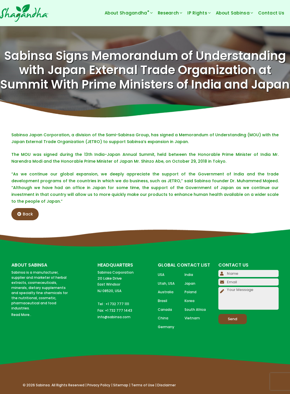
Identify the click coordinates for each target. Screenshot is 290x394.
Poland (190, 292)
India (189, 274)
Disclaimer (166, 385)
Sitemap (120, 385)
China (163, 318)
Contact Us (271, 13)
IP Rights (201, 13)
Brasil (162, 300)
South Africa (195, 309)
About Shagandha (131, 13)
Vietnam (192, 318)
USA (161, 274)
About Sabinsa (237, 13)
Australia (165, 292)
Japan (190, 283)
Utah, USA (166, 283)
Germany (166, 326)
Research (172, 13)
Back (25, 214)
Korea (189, 300)
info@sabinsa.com (114, 317)
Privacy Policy (98, 385)
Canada (165, 309)
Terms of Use (142, 385)
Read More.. (21, 314)
